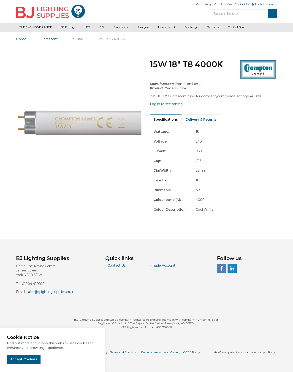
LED (87, 27)
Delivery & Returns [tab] (201, 119)
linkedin (232, 268)
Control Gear (236, 27)
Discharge (191, 27)
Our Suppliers (223, 4)
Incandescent (166, 27)
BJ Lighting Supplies (50, 11)
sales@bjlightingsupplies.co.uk (51, 292)
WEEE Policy (191, 352)
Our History (204, 4)
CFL (102, 27)
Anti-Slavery (172, 352)
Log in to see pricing (166, 104)
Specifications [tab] (166, 119)
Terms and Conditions (124, 352)
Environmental (151, 352)
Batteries (213, 27)
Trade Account (163, 265)
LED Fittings (67, 27)
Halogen (143, 27)
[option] (79, 122)
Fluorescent (121, 27)
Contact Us (242, 4)
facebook (221, 268)
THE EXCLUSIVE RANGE (35, 27)
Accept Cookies (23, 359)
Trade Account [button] (264, 4)
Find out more (18, 343)
